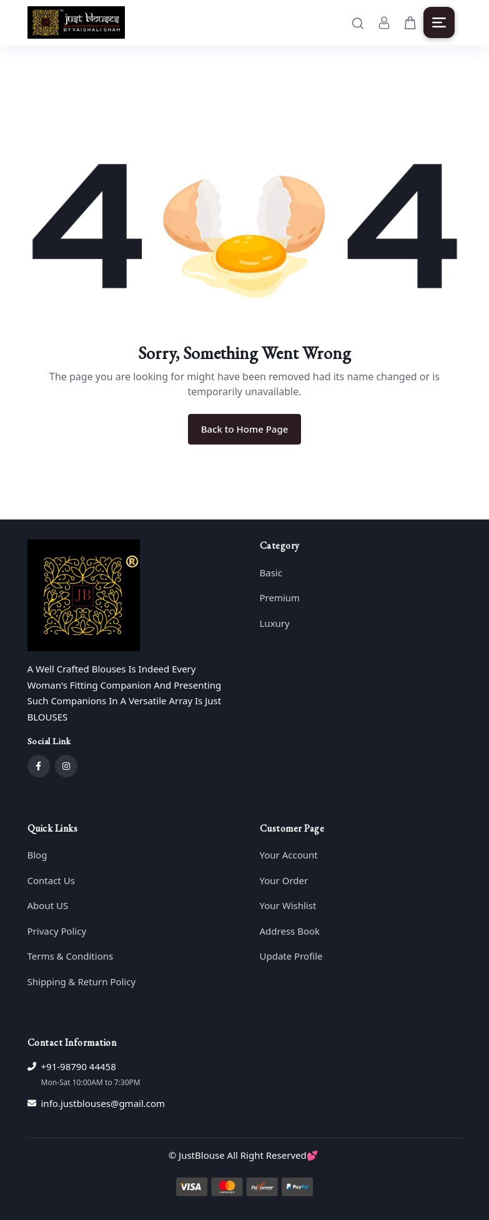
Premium (280, 597)
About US (48, 905)
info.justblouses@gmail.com (103, 1103)
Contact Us (51, 880)
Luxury (275, 623)
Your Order (284, 880)
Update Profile (291, 956)
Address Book (290, 931)
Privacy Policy (57, 931)
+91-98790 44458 (78, 1066)
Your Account (289, 855)
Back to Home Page (245, 429)
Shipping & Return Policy (81, 981)
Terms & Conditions (70, 956)
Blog (37, 855)
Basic (271, 572)
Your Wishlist (288, 905)
